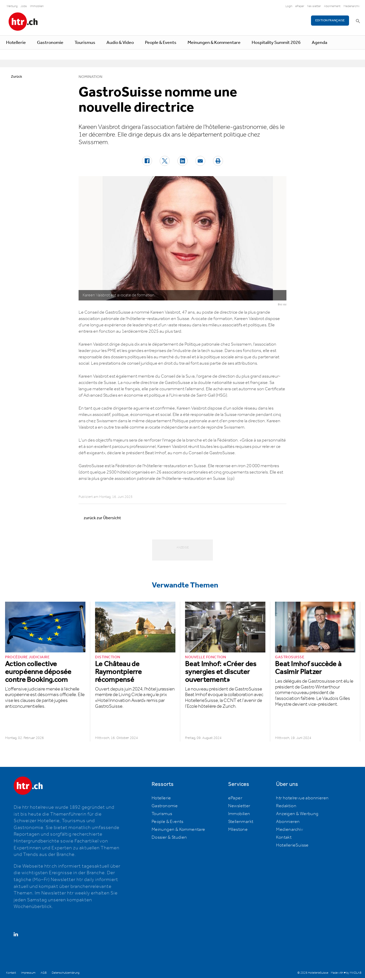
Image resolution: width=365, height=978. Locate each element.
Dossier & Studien (169, 837)
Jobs (24, 6)
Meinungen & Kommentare (214, 42)
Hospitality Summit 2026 (276, 42)
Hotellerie (16, 42)
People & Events (160, 42)
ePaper (299, 6)
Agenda (319, 42)
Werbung (12, 6)
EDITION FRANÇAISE (330, 20)
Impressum (28, 972)
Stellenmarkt (240, 821)
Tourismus (85, 42)
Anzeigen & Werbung (297, 813)
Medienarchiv (351, 6)
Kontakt (283, 837)
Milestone (238, 829)
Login (288, 6)
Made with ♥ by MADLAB (346, 972)
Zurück (16, 76)
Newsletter (314, 6)
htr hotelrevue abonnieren (302, 798)
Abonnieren (288, 821)
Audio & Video (120, 42)
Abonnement (332, 6)
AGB (44, 972)
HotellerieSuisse (292, 845)
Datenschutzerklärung (65, 972)
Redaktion (286, 806)
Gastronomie (50, 42)
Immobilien (37, 6)
